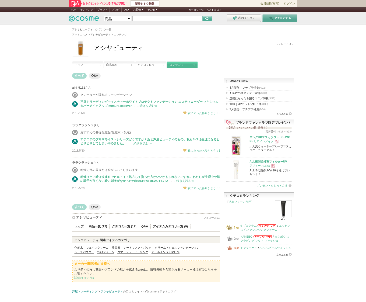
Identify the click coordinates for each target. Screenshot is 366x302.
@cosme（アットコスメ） (162, 291)
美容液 (116, 247)
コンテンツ (176, 64)
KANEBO (246, 236)
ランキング (86, 9)
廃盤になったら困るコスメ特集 (252, 98)
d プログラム (248, 225)
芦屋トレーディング (84, 291)
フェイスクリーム (97, 247)
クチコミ (146, 64)
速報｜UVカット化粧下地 (248, 104)
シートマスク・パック (137, 247)
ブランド (102, 9)
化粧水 (78, 247)
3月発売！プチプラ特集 (247, 109)
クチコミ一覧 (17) (124, 226)
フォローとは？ (285, 43)
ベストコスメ (214, 9)
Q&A (126, 9)
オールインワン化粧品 (165, 252)
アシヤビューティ (89, 217)
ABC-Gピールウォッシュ (275, 248)
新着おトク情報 (145, 3)
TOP (73, 9)
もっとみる (282, 113)
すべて (79, 75)
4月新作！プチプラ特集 (247, 87)
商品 (111, 64)
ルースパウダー (84, 252)
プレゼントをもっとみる (272, 185)
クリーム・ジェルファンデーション (177, 247)
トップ (79, 64)
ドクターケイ (248, 248)
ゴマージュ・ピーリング (132, 252)
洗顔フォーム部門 (240, 202)
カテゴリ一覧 (196, 9)
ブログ (116, 9)
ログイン (289, 3)
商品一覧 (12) (98, 226)
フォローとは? (212, 217)
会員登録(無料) (269, 3)
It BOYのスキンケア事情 (248, 93)
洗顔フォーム (105, 252)
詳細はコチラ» (84, 278)
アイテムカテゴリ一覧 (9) (170, 226)
